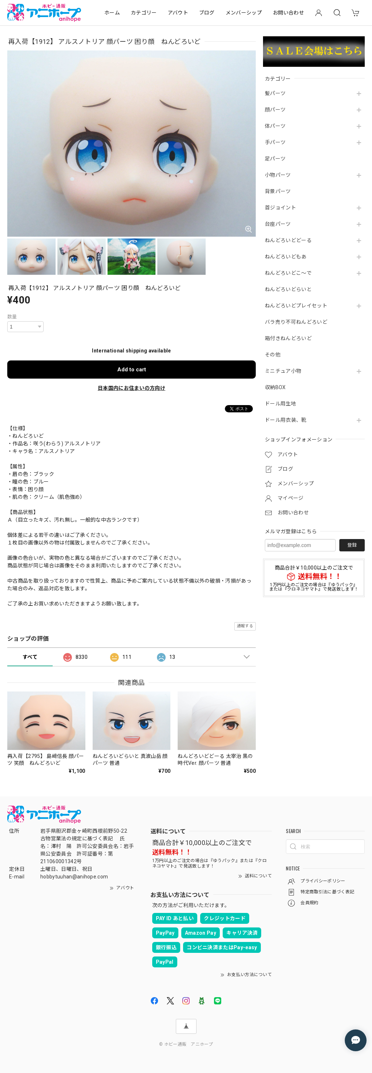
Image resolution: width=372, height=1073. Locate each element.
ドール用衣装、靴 (286, 420)
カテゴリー (144, 13)
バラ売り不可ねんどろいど (296, 322)
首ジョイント (280, 208)
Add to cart (131, 369)
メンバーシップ (244, 13)
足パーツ (275, 159)
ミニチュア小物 (283, 371)
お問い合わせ (288, 13)
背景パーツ (278, 191)
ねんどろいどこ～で (288, 273)
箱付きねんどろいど (288, 338)
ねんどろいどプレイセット (296, 306)
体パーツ (275, 126)
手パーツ (275, 142)
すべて (30, 657)
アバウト (178, 13)
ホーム (112, 13)
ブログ (207, 13)
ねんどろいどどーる (288, 240)
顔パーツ (275, 110)
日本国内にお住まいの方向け (131, 388)
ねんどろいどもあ (286, 257)
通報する (245, 626)
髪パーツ (275, 93)
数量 (12, 316)
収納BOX (275, 387)
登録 (352, 545)
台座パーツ (278, 224)
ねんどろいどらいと (288, 289)
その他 (272, 355)
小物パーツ (278, 175)
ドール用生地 (280, 404)
